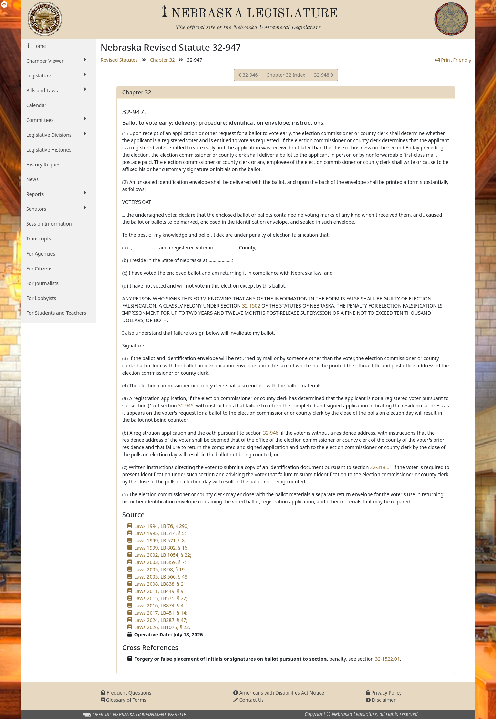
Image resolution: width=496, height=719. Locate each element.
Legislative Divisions (56, 134)
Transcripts (38, 238)
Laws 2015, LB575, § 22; (160, 598)
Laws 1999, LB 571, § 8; (160, 540)
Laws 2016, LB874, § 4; (159, 605)
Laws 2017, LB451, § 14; (160, 612)
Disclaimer (381, 700)
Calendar (36, 105)
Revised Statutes (119, 59)
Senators (56, 208)
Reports (56, 193)
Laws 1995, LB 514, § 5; (160, 533)
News (32, 179)
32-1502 (251, 305)
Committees (56, 119)
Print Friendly (453, 59)
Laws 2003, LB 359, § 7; (160, 562)
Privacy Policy (384, 692)
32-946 (248, 76)
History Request (44, 164)
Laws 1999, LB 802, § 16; (161, 547)
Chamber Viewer (56, 60)
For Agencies (40, 253)
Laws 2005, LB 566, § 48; (161, 576)
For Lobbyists (41, 298)
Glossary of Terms (123, 700)
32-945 (186, 405)
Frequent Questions (126, 692)
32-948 (324, 76)
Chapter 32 (162, 59)
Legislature (56, 75)
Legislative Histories (48, 149)
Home (38, 46)
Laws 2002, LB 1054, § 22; (163, 555)
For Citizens (39, 268)
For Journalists (42, 283)
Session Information (49, 223)
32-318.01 (381, 467)
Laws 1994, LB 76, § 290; (161, 526)
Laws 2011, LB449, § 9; (159, 591)
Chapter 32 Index (285, 75)
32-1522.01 (387, 659)
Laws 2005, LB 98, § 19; (160, 569)
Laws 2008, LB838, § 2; (159, 584)
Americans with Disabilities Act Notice (278, 692)
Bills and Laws (56, 90)
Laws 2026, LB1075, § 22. (162, 627)
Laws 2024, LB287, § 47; (160, 620)
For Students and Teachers (56, 313)
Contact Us (248, 700)
